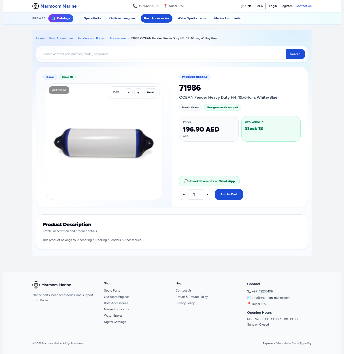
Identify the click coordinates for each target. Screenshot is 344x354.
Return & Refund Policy (192, 297)
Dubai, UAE (260, 304)
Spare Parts (92, 18)
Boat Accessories (156, 18)
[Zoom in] (138, 92)
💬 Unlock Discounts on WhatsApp (209, 181)
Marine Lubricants (227, 18)
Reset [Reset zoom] (151, 92)
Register (286, 6)
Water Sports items (192, 18)
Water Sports (113, 316)
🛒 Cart (246, 6)
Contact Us (304, 6)
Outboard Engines (116, 297)
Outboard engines (122, 18)
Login (273, 6)
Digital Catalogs (115, 322)
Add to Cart (229, 194)
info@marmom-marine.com (271, 298)
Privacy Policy (185, 303)
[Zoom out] (129, 92)
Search (295, 54)
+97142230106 (148, 6)
